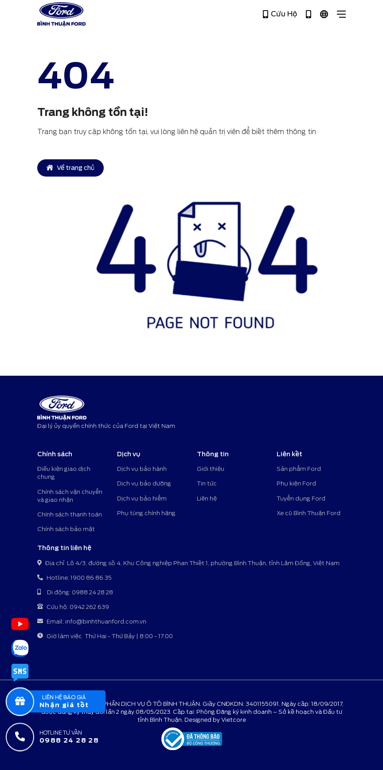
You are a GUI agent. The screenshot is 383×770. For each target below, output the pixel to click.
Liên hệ (207, 498)
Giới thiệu (210, 469)
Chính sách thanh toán (69, 514)
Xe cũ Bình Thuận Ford (308, 513)
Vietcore (233, 719)
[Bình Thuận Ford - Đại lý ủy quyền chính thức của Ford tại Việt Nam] (61, 14)
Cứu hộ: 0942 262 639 (73, 607)
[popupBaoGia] (64, 701)
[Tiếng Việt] (324, 14)
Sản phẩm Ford (299, 469)
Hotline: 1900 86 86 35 (74, 578)
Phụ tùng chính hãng (146, 513)
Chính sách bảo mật (66, 529)
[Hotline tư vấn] (64, 737)
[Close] (341, 14)
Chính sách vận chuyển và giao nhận (69, 496)
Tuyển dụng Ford (301, 498)
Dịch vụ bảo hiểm (142, 498)
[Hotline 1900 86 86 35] (308, 14)
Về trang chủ (70, 167)
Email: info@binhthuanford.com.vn (91, 622)
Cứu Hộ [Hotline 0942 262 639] (280, 14)
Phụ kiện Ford (296, 483)
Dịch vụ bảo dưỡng (144, 483)
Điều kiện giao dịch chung (63, 473)
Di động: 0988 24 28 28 (75, 593)
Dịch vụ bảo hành (142, 469)
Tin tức (207, 483)
